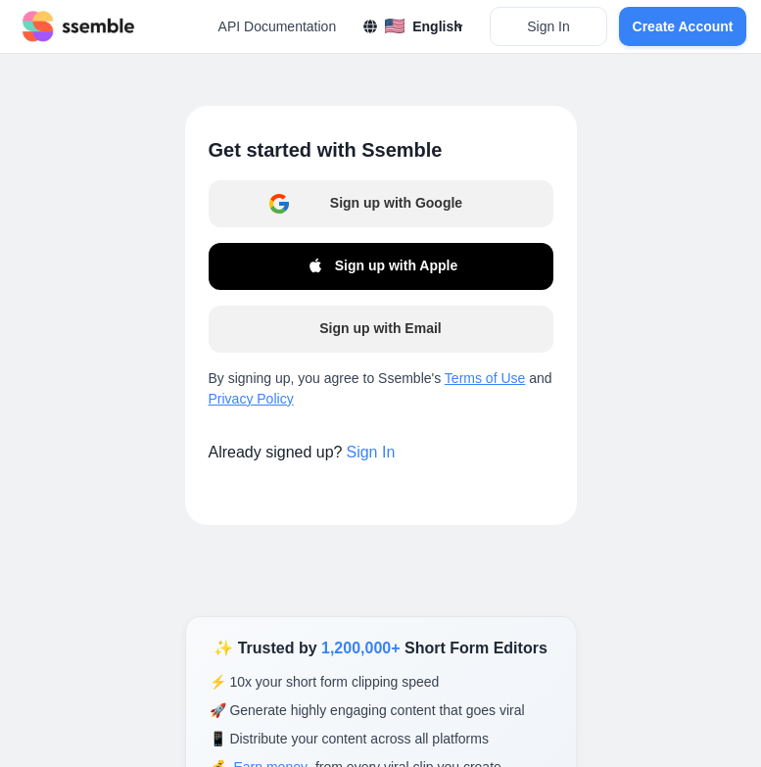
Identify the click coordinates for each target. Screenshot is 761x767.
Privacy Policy (251, 399)
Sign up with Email (380, 328)
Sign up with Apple (380, 266)
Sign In (548, 26)
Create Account (683, 26)
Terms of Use (485, 378)
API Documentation (277, 26)
